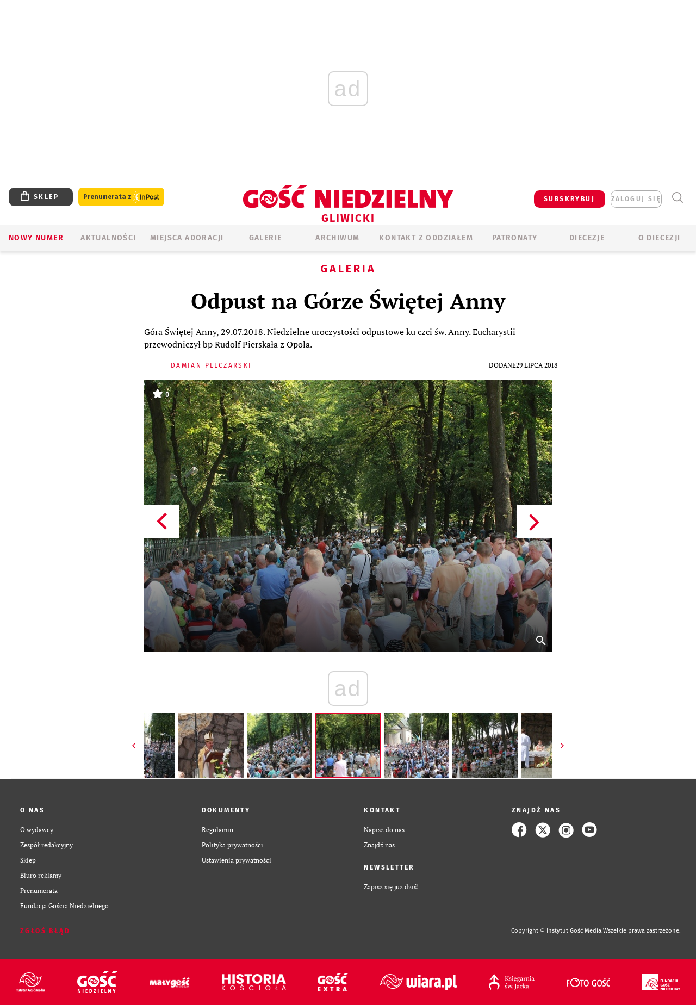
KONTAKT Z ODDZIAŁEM (426, 238)
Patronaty (515, 238)
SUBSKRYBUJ (569, 199)
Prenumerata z (121, 197)
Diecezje (587, 238)
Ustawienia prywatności (236, 860)
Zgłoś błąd (45, 931)
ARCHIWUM (337, 238)
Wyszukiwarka (677, 198)
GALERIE (265, 238)
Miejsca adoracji (186, 238)
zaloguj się (636, 199)
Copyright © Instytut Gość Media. (557, 930)
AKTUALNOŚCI (108, 238)
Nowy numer (36, 238)
